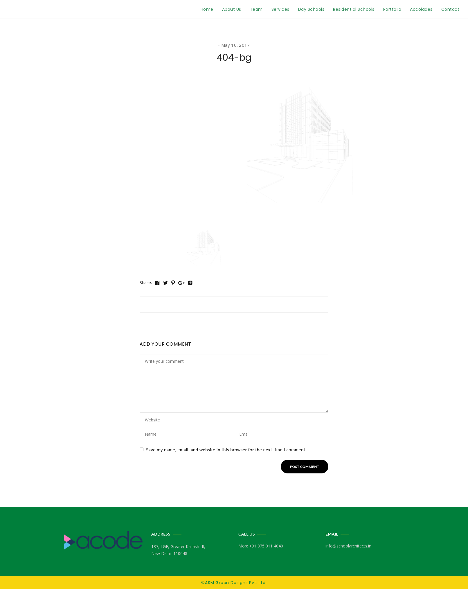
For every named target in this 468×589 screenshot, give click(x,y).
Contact (450, 9)
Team (256, 9)
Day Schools (311, 9)
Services (280, 9)
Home (207, 9)
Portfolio (392, 9)
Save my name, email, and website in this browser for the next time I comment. (226, 449)
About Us (231, 9)
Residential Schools (354, 9)
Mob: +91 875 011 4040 (260, 546)
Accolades (421, 9)
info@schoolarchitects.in (348, 546)
